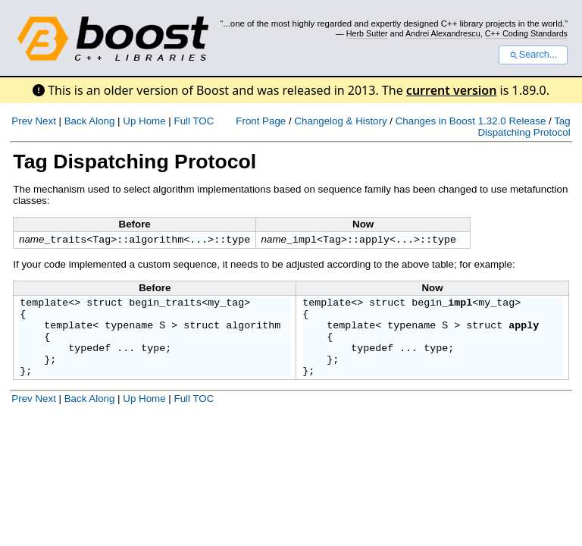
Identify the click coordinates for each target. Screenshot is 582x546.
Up (129, 121)
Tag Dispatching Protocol (523, 126)
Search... (533, 54)
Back (75, 121)
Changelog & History (340, 121)
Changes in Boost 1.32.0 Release (471, 121)
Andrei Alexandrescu (442, 33)
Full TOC (194, 121)
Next (45, 121)
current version (451, 90)
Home (152, 121)
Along (101, 121)
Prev (21, 121)
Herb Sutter (367, 33)
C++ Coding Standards (526, 33)
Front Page (261, 121)
